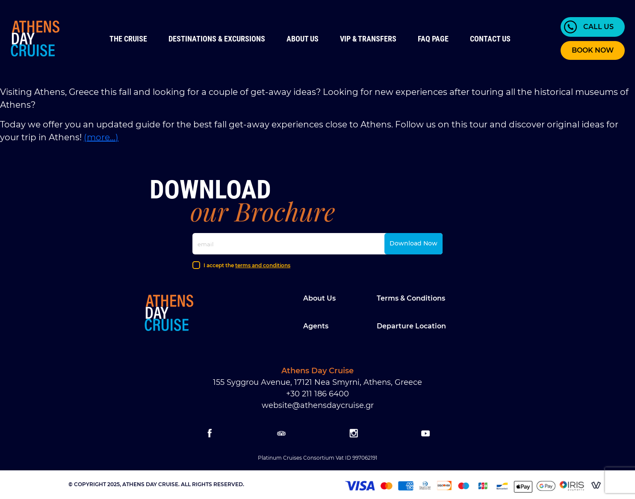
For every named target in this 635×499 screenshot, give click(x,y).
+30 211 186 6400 (317, 394)
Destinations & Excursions (216, 38)
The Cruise (128, 38)
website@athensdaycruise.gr (318, 405)
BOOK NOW (593, 50)
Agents (315, 326)
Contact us (490, 38)
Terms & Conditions (411, 298)
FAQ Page (433, 38)
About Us (302, 38)
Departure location (411, 326)
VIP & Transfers (368, 38)
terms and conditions (262, 265)
